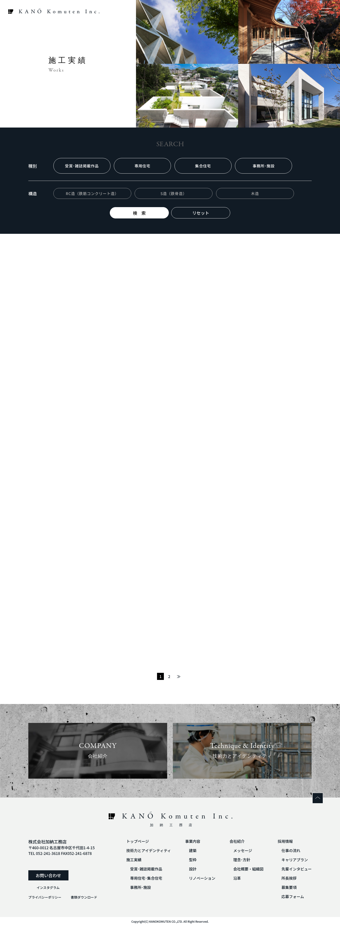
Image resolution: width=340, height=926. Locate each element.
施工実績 (133, 859)
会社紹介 (237, 841)
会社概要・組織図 (248, 869)
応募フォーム (292, 896)
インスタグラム (48, 887)
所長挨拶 (289, 878)
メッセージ (242, 850)
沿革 (237, 878)
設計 (192, 869)
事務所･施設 (140, 887)
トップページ (137, 841)
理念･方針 (241, 859)
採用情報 (285, 841)
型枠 (192, 859)
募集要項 (289, 887)
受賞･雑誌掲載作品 (146, 869)
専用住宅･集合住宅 (146, 878)
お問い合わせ (48, 875)
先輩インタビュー (296, 869)
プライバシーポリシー (44, 897)
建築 (192, 850)
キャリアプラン (294, 859)
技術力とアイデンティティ (148, 850)
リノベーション (202, 878)
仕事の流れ (290, 850)
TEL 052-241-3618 (44, 853)
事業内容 (192, 841)
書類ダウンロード (84, 897)
